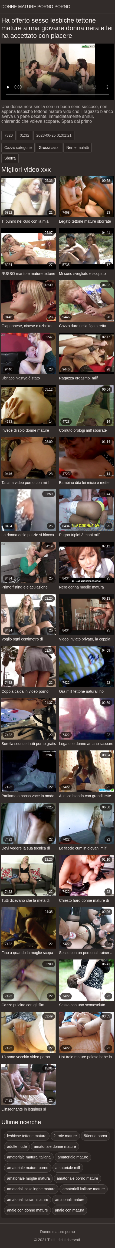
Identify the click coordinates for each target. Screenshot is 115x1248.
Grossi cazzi (49, 147)
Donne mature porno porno (35, 6)
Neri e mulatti (77, 147)
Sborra (10, 158)
